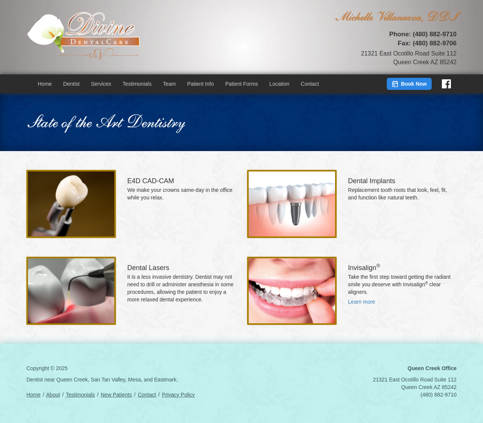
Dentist (71, 84)
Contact (310, 84)
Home (45, 84)
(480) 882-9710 (435, 34)
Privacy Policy (178, 395)
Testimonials (137, 84)
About (53, 395)
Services (101, 84)
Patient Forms (241, 84)
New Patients (116, 395)
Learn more (361, 302)
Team (169, 84)
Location (279, 84)
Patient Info (200, 84)
